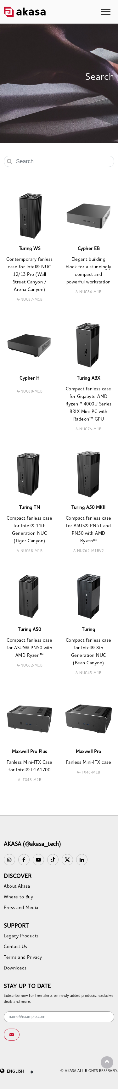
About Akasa (17, 886)
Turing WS (30, 249)
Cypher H (29, 378)
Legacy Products (21, 936)
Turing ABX (88, 378)
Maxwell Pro (88, 752)
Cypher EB (89, 249)
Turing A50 (29, 630)
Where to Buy (18, 897)
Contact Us (15, 947)
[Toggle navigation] (105, 12)
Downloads (15, 968)
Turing (88, 630)
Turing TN (29, 507)
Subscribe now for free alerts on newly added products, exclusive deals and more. (58, 999)
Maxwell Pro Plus (29, 752)
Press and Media (21, 908)
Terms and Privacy (23, 957)
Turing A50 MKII (88, 507)
